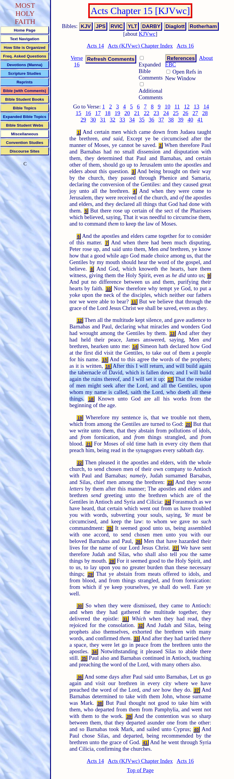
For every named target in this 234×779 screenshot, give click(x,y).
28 (205, 113)
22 (146, 113)
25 (176, 113)
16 (88, 113)
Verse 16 (77, 61)
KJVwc (147, 34)
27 (195, 113)
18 (108, 113)
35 (142, 120)
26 (185, 113)
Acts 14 (95, 46)
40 (190, 120)
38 (171, 120)
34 (132, 120)
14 (206, 106)
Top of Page (140, 770)
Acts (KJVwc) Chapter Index (140, 46)
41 (200, 120)
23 (156, 113)
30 (93, 120)
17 (98, 113)
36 (151, 120)
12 (187, 106)
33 (122, 120)
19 (117, 113)
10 (168, 106)
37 (161, 120)
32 (112, 120)
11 (177, 106)
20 (127, 113)
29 (83, 120)
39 (181, 120)
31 (103, 120)
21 (137, 113)
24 (166, 113)
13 (196, 106)
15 (78, 113)
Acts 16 (185, 46)
